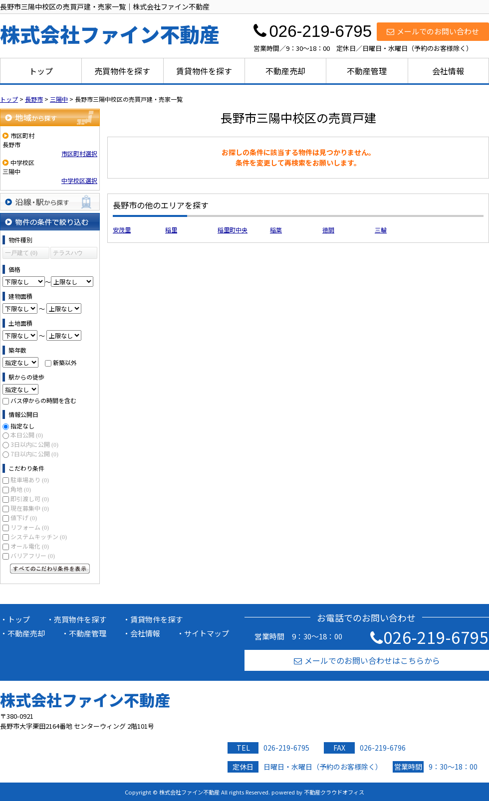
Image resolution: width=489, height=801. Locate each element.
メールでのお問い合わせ (433, 31)
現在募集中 (29, 508)
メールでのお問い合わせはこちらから (367, 660)
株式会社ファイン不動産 (85, 699)
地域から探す (50, 117)
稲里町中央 (232, 229)
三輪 (381, 229)
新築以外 (65, 362)
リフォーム (29, 527)
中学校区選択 (79, 180)
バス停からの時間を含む (43, 400)
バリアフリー (32, 555)
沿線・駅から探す (50, 201)
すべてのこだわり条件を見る (50, 569)
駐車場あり (29, 479)
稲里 (171, 229)
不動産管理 (367, 71)
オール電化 (29, 546)
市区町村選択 (79, 153)
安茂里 (122, 229)
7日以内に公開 (34, 453)
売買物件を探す (122, 71)
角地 (20, 489)
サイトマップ (206, 633)
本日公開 (26, 434)
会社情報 (448, 71)
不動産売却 (285, 71)
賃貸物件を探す (204, 71)
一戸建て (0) (21, 252)
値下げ (23, 517)
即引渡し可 (29, 498)
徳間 (328, 229)
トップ (41, 71)
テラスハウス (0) (68, 254)
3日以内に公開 (34, 444)
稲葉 (276, 229)
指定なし (22, 425)
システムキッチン (38, 536)
